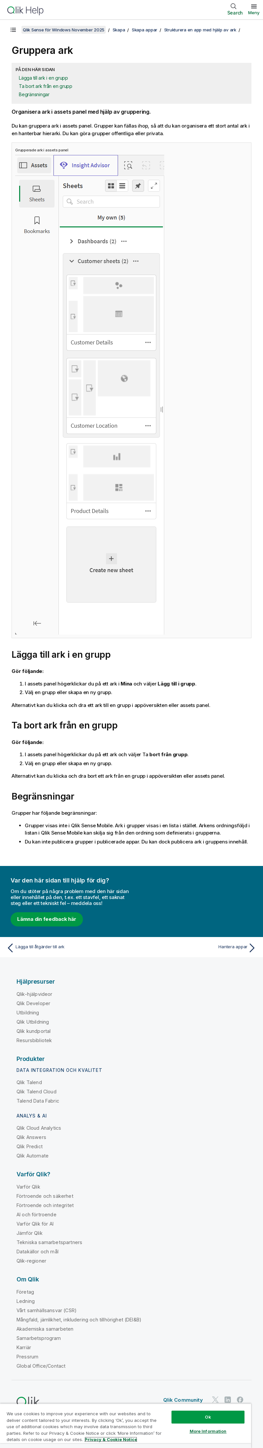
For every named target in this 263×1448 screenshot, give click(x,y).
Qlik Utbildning (33, 1022)
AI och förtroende (36, 1214)
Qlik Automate (33, 1155)
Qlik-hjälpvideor (35, 994)
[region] (125, 1425)
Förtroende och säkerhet (45, 1196)
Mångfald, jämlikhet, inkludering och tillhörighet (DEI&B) (79, 1319)
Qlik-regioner (31, 1261)
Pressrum (27, 1356)
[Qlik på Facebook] (240, 1399)
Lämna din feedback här (46, 919)
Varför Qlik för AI (35, 1224)
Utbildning (28, 1012)
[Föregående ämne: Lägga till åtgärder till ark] (67, 948)
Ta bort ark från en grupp (45, 86)
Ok (208, 1417)
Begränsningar (34, 94)
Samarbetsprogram (39, 1338)
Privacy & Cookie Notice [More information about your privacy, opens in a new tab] (111, 1439)
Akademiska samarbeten (45, 1329)
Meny (254, 12)
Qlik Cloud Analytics (39, 1128)
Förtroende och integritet (45, 1205)
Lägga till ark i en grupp (43, 78)
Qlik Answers (31, 1137)
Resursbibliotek (34, 1040)
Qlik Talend (29, 1082)
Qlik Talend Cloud (36, 1091)
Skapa (119, 29)
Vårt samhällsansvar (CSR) (47, 1310)
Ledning (26, 1301)
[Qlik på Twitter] (215, 1399)
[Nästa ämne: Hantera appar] (196, 948)
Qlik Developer (33, 1003)
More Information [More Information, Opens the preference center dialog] (208, 1431)
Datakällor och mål (37, 1251)
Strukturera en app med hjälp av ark (200, 29)
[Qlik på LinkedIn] (228, 1399)
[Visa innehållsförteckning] (13, 29)
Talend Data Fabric (38, 1101)
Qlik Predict (30, 1146)
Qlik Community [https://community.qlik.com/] (183, 1400)
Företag (25, 1292)
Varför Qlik (28, 1187)
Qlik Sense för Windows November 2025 (63, 29)
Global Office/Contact (41, 1366)
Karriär (24, 1347)
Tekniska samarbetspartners (49, 1242)
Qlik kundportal (34, 1031)
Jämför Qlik (30, 1233)
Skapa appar (144, 29)
